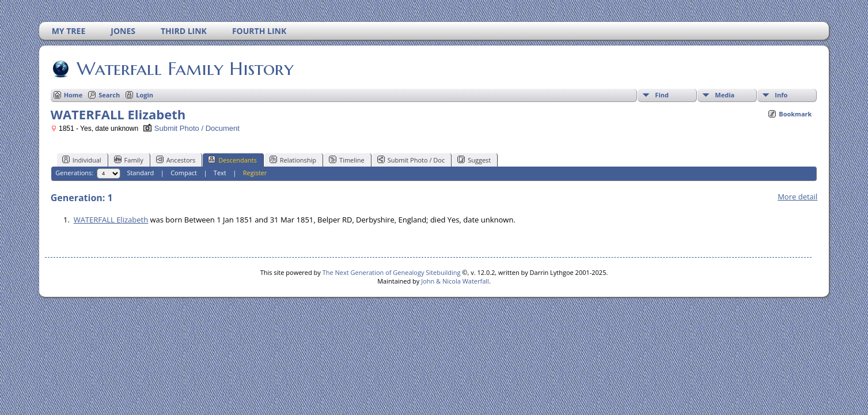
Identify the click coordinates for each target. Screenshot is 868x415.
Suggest (474, 159)
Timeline (347, 159)
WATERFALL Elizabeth (111, 219)
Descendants (232, 159)
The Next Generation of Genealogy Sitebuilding (392, 272)
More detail (797, 196)
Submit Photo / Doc (411, 159)
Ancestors (176, 159)
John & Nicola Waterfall (455, 281)
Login (144, 94)
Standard (140, 172)
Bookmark (795, 114)
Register (255, 172)
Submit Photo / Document (191, 128)
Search (109, 94)
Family (128, 159)
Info (781, 94)
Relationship (293, 159)
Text (220, 172)
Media (724, 94)
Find (662, 94)
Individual (81, 159)
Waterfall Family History (184, 68)
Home (73, 94)
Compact (183, 172)
